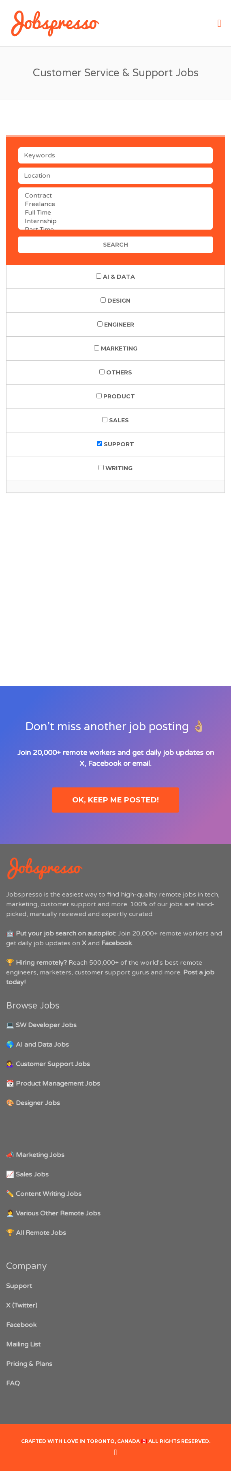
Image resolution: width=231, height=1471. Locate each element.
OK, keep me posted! (115, 800)
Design (115, 300)
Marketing (115, 348)
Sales (115, 420)
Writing (115, 468)
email (141, 763)
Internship (115, 221)
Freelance (115, 204)
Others (115, 372)
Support (115, 444)
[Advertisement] (115, 569)
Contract (115, 195)
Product (115, 396)
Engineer (115, 324)
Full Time (115, 213)
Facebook (104, 763)
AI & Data (115, 276)
